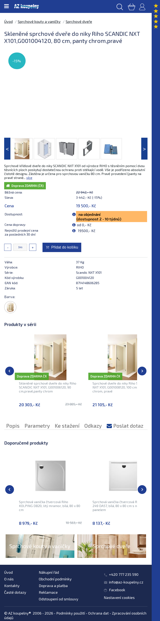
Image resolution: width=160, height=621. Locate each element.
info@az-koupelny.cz (126, 582)
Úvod (8, 21)
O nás (9, 579)
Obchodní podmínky (55, 579)
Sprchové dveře (79, 21)
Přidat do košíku (64, 247)
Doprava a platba (53, 585)
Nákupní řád (49, 572)
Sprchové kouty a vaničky (39, 21)
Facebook (117, 589)
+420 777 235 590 (124, 574)
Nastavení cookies (119, 597)
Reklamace (48, 592)
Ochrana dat (98, 613)
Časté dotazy (15, 592)
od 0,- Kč (84, 224)
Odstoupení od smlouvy (58, 599)
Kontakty (12, 585)
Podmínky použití (70, 613)
